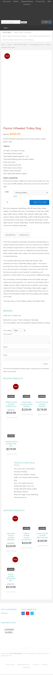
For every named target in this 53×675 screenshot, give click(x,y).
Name (5, 348)
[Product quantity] (8, 203)
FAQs (49, 1)
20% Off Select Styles (34, 209)
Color (7, 193)
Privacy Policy (40, 1)
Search (24, 22)
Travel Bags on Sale (33, 212)
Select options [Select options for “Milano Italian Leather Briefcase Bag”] (43, 546)
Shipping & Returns (27, 1)
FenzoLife (4, 614)
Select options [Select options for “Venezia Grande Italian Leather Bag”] (27, 549)
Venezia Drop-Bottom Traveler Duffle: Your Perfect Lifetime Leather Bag (26, 478)
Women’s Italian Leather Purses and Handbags (18, 40)
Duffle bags (38, 215)
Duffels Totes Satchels (26, 215)
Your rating (7, 331)
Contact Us (27, 4)
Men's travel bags (17, 221)
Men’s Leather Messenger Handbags (15, 36)
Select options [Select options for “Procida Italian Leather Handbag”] (43, 415)
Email (5, 356)
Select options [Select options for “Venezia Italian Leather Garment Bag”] (12, 418)
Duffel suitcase (13, 215)
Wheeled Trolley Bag (19, 226)
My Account (7, 1)
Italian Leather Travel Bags (22, 32)
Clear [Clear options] (15, 197)
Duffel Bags (22, 209)
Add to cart (40, 203)
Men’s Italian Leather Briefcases (39, 36)
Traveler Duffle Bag (35, 224)
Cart (46, 22)
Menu (6, 28)
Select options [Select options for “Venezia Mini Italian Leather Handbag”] (27, 415)
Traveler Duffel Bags (21, 224)
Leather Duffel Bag (34, 218)
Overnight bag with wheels (33, 221)
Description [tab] (10, 236)
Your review (8, 335)
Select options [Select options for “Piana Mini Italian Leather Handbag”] (11, 552)
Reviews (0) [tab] (24, 236)
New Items (21, 212)
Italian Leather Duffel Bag (18, 218)
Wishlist (15, 1)
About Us (45, 665)
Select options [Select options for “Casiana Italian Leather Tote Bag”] (12, 455)
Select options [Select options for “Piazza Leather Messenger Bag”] (11, 593)
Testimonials (26, 668)
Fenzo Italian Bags (16, 654)
